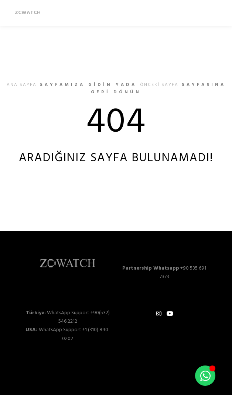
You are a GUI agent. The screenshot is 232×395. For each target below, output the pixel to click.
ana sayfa (22, 85)
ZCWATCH (28, 12)
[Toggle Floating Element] (205, 375)
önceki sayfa (159, 85)
